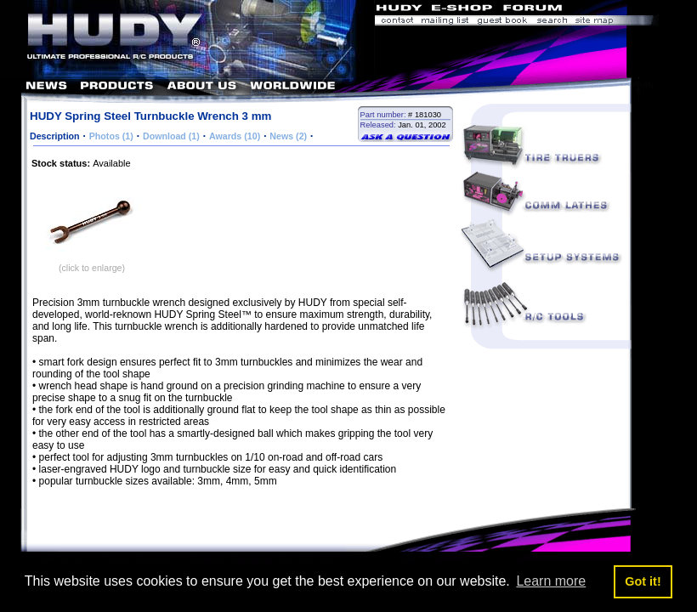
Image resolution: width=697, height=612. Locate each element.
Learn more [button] (551, 581)
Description (55, 136)
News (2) (288, 136)
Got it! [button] (642, 581)
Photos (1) (111, 136)
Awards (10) (234, 136)
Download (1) (171, 136)
